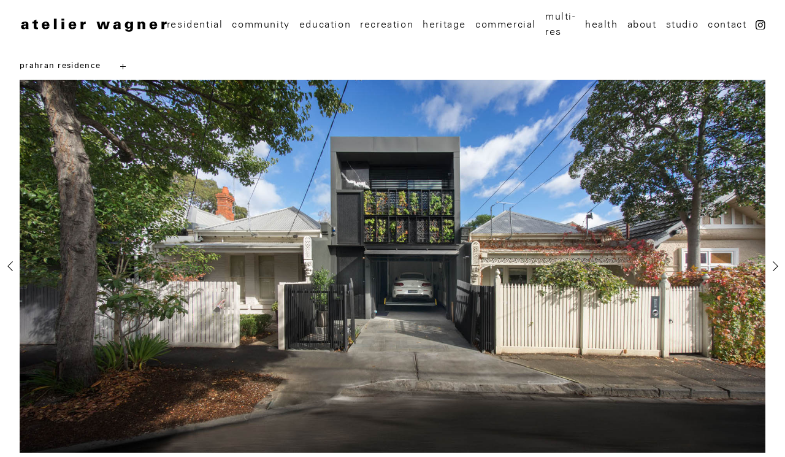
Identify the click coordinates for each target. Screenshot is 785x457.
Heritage (444, 24)
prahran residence (60, 66)
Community (260, 24)
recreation (386, 24)
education (325, 24)
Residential (195, 24)
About (642, 24)
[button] (26, 450)
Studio (682, 24)
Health (601, 24)
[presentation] (10, 266)
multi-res (560, 24)
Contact (727, 24)
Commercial (505, 24)
